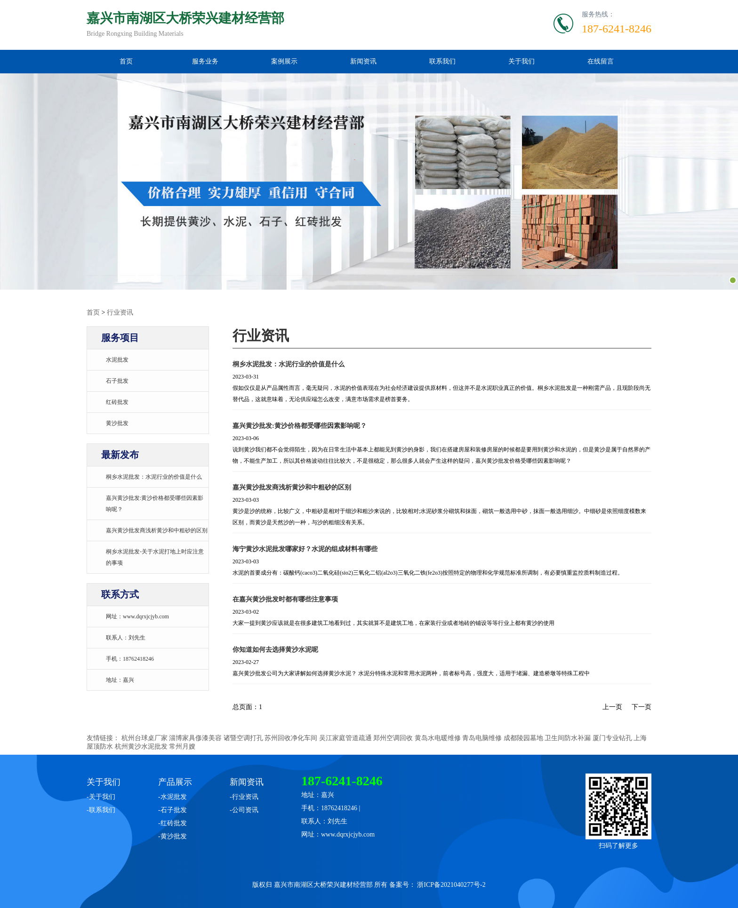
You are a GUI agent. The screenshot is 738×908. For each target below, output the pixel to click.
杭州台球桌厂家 (144, 738)
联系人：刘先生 (125, 637)
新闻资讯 (363, 61)
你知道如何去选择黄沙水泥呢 (275, 649)
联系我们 (442, 61)
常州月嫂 (182, 746)
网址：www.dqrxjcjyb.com (137, 616)
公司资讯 (245, 809)
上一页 (612, 707)
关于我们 (521, 61)
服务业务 (205, 61)
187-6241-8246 (616, 29)
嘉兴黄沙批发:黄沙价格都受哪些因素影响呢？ (300, 425)
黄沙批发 (117, 423)
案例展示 (284, 61)
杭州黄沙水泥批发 (141, 746)
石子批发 (117, 381)
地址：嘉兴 (120, 680)
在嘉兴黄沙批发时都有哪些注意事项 (285, 599)
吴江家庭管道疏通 (345, 738)
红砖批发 (117, 402)
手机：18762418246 (130, 658)
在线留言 (600, 61)
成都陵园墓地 (523, 738)
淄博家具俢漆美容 (195, 738)
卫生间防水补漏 (568, 738)
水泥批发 (117, 359)
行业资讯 (120, 312)
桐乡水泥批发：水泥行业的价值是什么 (154, 477)
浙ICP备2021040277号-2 (451, 884)
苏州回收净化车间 (291, 738)
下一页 (641, 707)
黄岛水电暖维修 (438, 738)
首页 (126, 61)
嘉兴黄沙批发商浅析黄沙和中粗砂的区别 (157, 530)
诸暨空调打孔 (243, 738)
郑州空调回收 (393, 738)
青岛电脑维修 (482, 738)
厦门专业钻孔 (612, 738)
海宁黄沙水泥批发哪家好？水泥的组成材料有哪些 (305, 549)
